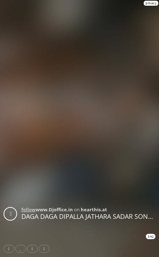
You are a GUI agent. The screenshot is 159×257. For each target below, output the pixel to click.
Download (45, 248)
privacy (151, 3)
